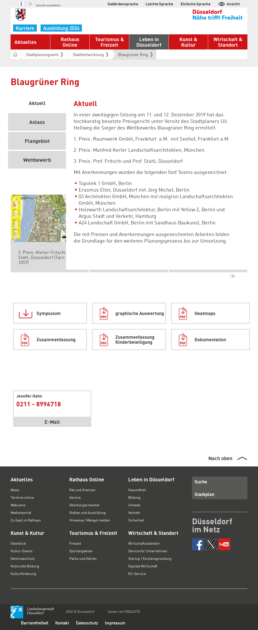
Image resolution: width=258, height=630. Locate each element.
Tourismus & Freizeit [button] (109, 42)
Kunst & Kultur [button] (188, 42)
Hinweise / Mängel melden (89, 520)
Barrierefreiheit (34, 622)
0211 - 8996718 (38, 404)
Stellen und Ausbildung (87, 512)
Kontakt (62, 622)
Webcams (18, 505)
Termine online (22, 497)
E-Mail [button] (52, 421)
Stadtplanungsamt (44, 54)
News (15, 489)
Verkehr (134, 512)
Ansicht (229, 3)
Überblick (18, 543)
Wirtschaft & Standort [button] (227, 42)
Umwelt (134, 505)
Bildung (134, 497)
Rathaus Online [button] (70, 42)
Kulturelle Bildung (25, 566)
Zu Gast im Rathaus (26, 520)
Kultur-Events (22, 550)
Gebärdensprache (123, 3)
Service (75, 497)
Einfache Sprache (195, 3)
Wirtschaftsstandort (144, 543)
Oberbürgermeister (84, 505)
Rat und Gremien (82, 489)
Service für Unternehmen (147, 550)
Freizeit (75, 543)
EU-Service (137, 573)
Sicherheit (136, 520)
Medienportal (21, 512)
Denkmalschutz (23, 558)
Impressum (115, 622)
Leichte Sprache (159, 3)
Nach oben (220, 458)
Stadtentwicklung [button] (90, 54)
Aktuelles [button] (25, 42)
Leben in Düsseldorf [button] (149, 42)
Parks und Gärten (83, 558)
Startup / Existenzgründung (150, 558)
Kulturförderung (23, 573)
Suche (201, 481)
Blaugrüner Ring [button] (135, 54)
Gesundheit (137, 489)
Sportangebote (80, 550)
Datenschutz (87, 622)
